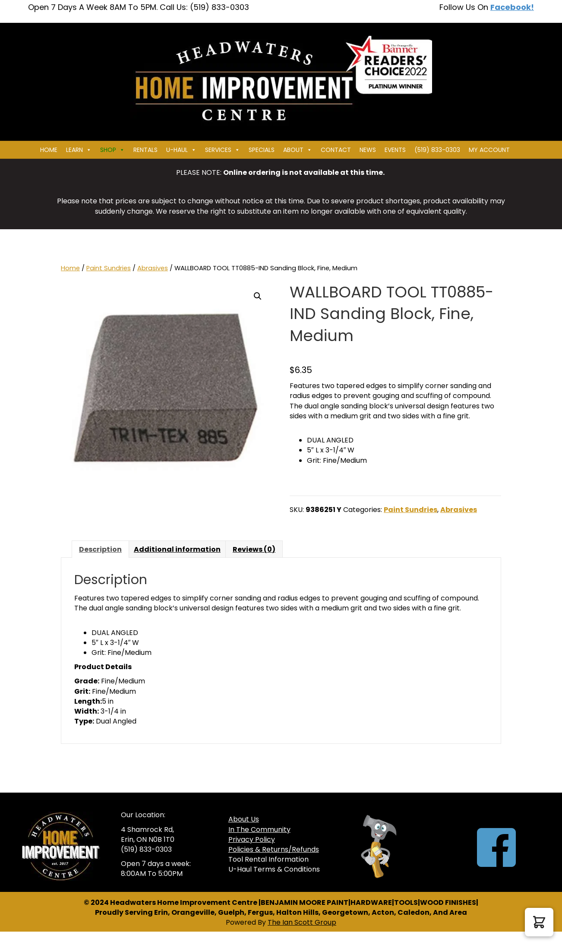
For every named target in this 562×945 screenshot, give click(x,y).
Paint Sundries (108, 268)
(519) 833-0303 (437, 149)
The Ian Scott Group (302, 922)
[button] (257, 296)
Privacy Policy (251, 839)
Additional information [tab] (177, 549)
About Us (243, 819)
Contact (336, 149)
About (297, 149)
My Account (489, 149)
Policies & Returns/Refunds (273, 849)
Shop (112, 149)
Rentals (145, 149)
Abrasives (152, 268)
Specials (262, 149)
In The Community (259, 829)
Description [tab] (100, 549)
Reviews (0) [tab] (254, 549)
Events (395, 149)
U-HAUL (181, 149)
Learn (79, 149)
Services (222, 149)
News (368, 149)
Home (48, 149)
